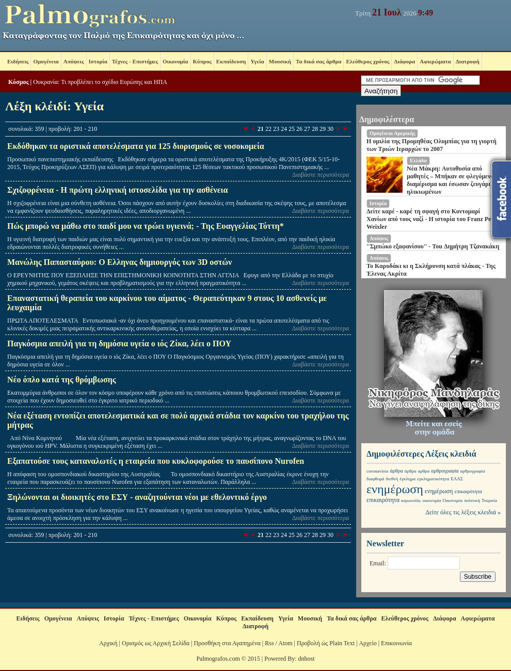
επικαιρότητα (468, 491)
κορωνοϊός (411, 500)
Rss (269, 643)
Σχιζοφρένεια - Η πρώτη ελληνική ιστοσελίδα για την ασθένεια (117, 190)
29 (323, 128)
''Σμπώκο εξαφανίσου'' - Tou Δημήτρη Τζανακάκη (432, 246)
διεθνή (392, 478)
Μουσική (280, 61)
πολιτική (472, 500)
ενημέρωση (394, 489)
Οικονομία (175, 61)
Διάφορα (404, 61)
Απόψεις (73, 61)
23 (276, 128)
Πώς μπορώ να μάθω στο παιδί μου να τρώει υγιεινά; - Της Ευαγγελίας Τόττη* (145, 226)
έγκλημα (408, 478)
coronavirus (377, 471)
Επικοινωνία (396, 643)
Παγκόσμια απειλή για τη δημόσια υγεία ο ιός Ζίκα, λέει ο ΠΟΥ (119, 343)
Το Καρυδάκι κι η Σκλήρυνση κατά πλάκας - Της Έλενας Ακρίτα (431, 269)
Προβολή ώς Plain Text (326, 643)
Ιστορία (98, 61)
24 (284, 128)
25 (292, 128)
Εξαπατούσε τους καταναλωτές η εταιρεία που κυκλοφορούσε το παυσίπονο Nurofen (155, 461)
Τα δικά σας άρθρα (318, 61)
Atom (285, 643)
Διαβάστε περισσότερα (320, 174)
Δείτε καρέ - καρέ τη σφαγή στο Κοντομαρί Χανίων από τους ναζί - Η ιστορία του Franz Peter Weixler (432, 219)
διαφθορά (375, 478)
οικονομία (431, 500)
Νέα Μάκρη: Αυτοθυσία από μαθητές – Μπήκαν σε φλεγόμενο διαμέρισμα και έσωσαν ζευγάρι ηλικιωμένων (450, 180)
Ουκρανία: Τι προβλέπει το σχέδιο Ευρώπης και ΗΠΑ (100, 82)
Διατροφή (468, 61)
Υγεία (257, 61)
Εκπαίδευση (231, 61)
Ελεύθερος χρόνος (367, 61)
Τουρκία (489, 500)
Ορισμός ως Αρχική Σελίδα (155, 643)
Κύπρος (202, 61)
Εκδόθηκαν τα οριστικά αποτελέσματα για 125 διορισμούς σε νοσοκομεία (135, 146)
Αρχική (108, 643)
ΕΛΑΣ (457, 478)
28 (315, 128)
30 (330, 128)
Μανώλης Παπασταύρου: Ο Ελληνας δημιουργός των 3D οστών (119, 262)
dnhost (306, 658)
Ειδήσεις (17, 61)
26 (299, 128)
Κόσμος (18, 82)
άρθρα (396, 471)
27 (307, 128)
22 (268, 128)
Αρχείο (367, 643)
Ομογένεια (45, 61)
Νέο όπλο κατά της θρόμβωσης (61, 379)
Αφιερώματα (435, 61)
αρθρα (423, 471)
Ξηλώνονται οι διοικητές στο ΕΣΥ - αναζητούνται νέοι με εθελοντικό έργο (137, 497)
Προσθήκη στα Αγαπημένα (227, 643)
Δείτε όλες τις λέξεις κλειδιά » (463, 512)
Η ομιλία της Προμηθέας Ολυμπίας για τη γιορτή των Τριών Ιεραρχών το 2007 (431, 145)
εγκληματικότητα (433, 478)
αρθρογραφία (444, 471)
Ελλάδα (418, 160)
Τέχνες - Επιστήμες (135, 61)
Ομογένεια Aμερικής (392, 133)
